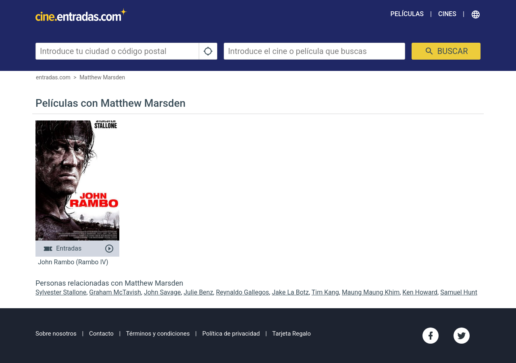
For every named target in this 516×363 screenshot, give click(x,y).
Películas (407, 14)
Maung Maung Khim (370, 292)
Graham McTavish (115, 292)
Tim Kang (325, 292)
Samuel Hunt (458, 292)
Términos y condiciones (158, 333)
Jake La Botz (290, 292)
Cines (447, 14)
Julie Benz (198, 292)
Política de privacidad (231, 333)
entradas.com (53, 77)
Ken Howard (419, 292)
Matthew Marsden (102, 77)
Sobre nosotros (56, 333)
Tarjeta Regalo (291, 333)
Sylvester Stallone (60, 292)
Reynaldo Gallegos (242, 292)
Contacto (101, 333)
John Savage (162, 292)
